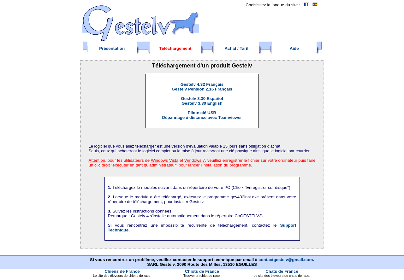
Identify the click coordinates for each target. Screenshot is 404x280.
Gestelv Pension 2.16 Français (202, 89)
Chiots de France (202, 271)
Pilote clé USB (202, 112)
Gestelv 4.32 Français (202, 84)
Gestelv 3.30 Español (202, 98)
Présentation (112, 48)
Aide (294, 48)
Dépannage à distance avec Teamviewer (202, 117)
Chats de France (281, 271)
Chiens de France (122, 271)
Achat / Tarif (236, 48)
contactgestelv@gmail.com (285, 259)
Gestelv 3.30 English (202, 103)
